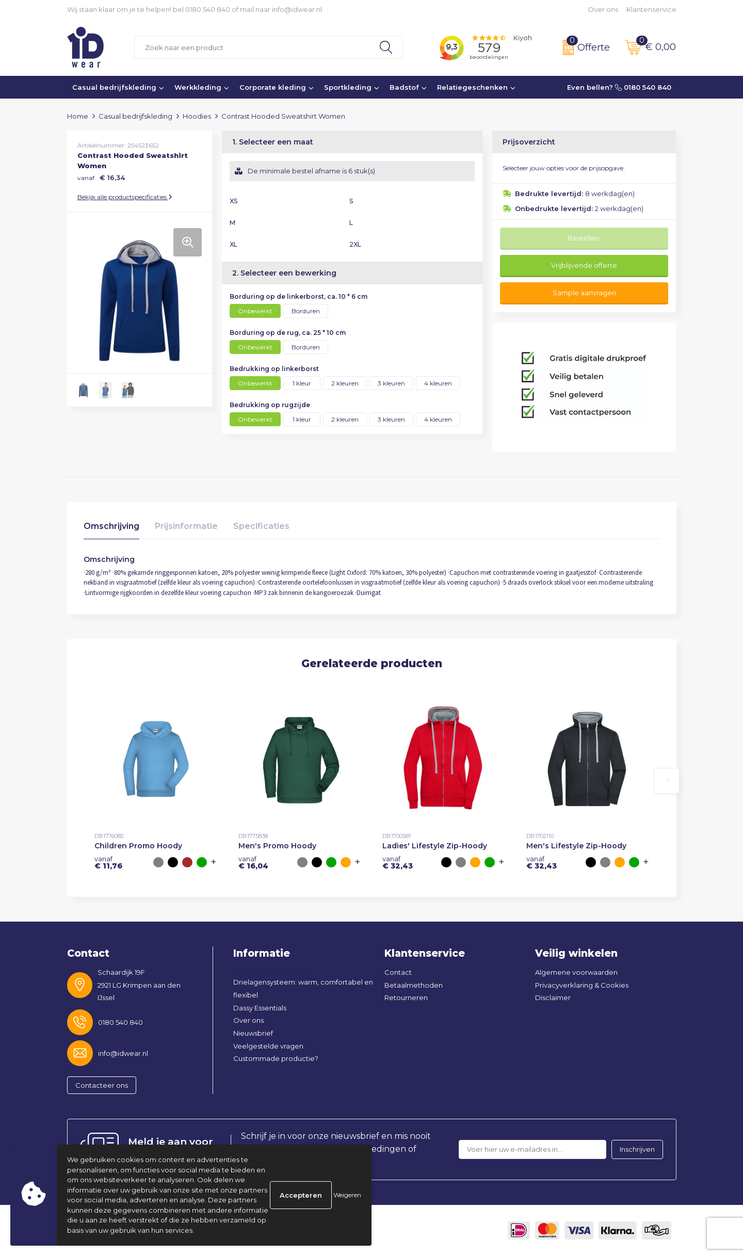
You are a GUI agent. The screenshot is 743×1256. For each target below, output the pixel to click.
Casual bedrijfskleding (114, 87)
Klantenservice (651, 9)
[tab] (111, 529)
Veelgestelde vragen (268, 1046)
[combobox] (252, 47)
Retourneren (406, 997)
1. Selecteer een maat (272, 142)
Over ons (603, 9)
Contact (398, 972)
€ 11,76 (108, 862)
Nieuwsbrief (253, 1033)
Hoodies (197, 116)
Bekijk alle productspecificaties (124, 197)
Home (77, 116)
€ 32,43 (397, 862)
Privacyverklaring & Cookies (581, 985)
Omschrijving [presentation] (111, 526)
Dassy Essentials (259, 1008)
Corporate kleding (272, 87)
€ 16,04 (253, 862)
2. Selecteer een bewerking (284, 273)
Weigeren (347, 1195)
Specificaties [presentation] (261, 526)
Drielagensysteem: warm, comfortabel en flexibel (303, 988)
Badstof (404, 87)
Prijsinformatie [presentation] (186, 526)
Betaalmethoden (413, 985)
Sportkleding (348, 87)
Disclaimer (553, 997)
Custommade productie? (275, 1058)
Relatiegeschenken (472, 87)
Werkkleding (197, 87)
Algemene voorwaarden (576, 972)
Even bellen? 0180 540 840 (619, 87)
